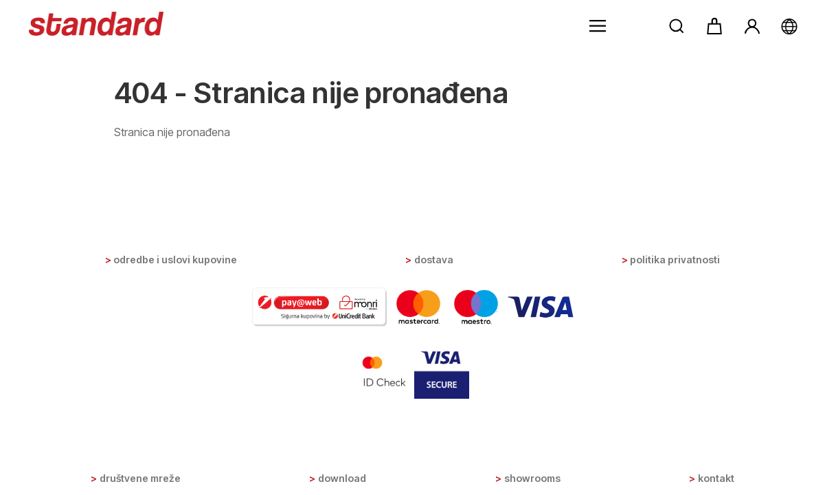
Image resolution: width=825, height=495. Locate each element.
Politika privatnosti (675, 259)
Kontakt (716, 478)
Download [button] (342, 478)
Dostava (433, 259)
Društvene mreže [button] (140, 478)
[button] (597, 26)
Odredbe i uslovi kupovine (175, 259)
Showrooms (532, 478)
